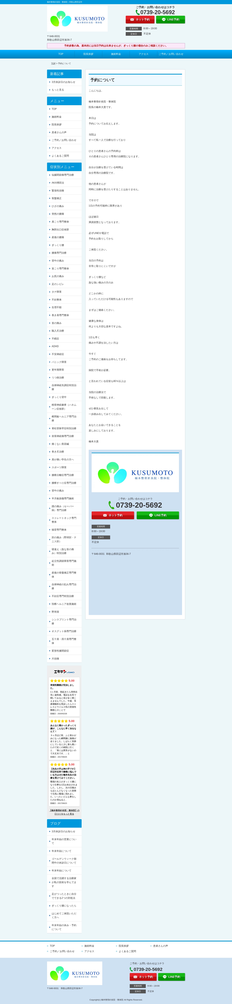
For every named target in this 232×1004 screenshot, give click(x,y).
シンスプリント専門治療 (64, 621)
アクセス (144, 54)
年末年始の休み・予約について (64, 927)
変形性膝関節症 (60, 650)
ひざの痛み (58, 206)
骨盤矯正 (57, 198)
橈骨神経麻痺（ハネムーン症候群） (64, 407)
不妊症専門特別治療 (63, 596)
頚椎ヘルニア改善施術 (64, 604)
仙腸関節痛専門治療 (63, 175)
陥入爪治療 (58, 330)
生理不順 (57, 307)
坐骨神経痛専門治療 (63, 436)
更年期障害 (58, 369)
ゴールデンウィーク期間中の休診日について (64, 861)
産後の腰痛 (58, 237)
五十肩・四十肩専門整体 (64, 641)
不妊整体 (57, 299)
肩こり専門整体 (60, 221)
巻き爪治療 (58, 451)
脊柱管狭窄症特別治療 (64, 428)
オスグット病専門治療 (64, 631)
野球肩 (55, 612)
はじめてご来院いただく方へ (64, 915)
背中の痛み (58, 260)
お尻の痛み (58, 276)
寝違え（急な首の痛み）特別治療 (63, 551)
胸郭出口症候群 (60, 229)
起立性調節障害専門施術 (64, 563)
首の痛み (57, 323)
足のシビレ (58, 284)
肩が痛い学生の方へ (63, 459)
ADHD (55, 346)
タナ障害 (57, 291)
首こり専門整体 (60, 268)
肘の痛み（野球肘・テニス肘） (64, 539)
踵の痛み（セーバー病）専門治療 (63, 508)
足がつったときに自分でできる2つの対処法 (64, 896)
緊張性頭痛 (58, 190)
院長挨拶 (88, 54)
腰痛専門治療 (59, 253)
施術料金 (116, 54)
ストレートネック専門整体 (64, 520)
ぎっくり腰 (58, 245)
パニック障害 (59, 362)
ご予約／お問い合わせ (171, 54)
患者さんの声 (59, 132)
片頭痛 (55, 658)
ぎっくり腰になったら (64, 905)
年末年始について (61, 851)
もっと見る (58, 89)
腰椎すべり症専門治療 (64, 483)
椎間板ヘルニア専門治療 (64, 418)
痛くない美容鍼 (60, 444)
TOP (60, 54)
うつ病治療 (58, 377)
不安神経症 (58, 354)
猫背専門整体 (59, 529)
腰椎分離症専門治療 (63, 475)
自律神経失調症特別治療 (64, 387)
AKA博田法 (58, 182)
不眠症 (55, 338)
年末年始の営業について (64, 841)
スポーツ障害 (59, 467)
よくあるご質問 (60, 155)
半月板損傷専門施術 (63, 498)
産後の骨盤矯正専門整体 (64, 574)
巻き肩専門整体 (60, 315)
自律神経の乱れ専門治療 (64, 586)
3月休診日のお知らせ (63, 82)
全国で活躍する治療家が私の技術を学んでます (64, 882)
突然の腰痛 (58, 214)
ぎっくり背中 (59, 397)
